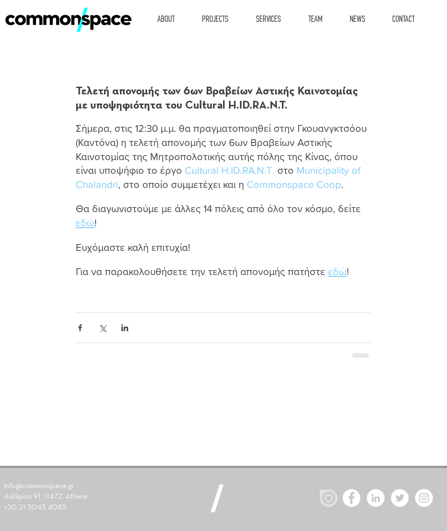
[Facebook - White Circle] (351, 498)
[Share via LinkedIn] (124, 327)
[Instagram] (424, 498)
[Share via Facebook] (80, 327)
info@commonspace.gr (39, 486)
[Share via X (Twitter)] (102, 327)
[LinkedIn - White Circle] (376, 498)
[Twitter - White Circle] (400, 498)
